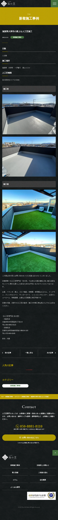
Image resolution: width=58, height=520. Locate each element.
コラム (15, 480)
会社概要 (43, 480)
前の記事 (8, 353)
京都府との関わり (43, 465)
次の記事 (50, 353)
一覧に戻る (29, 353)
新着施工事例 (17, 37)
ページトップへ (55, 453)
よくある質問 (15, 487)
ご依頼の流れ (43, 472)
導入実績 (15, 472)
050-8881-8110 (31, 426)
